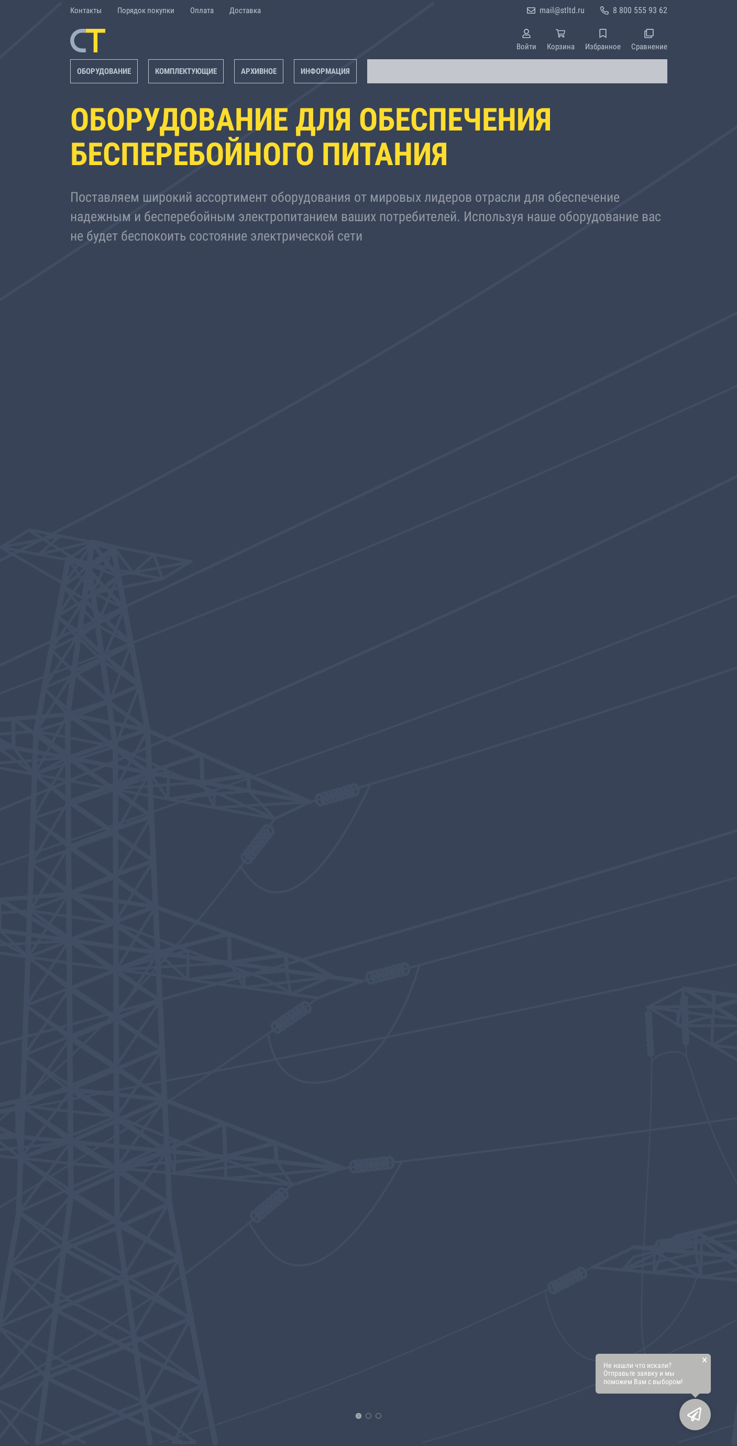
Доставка (245, 10)
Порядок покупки (145, 10)
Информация (325, 71)
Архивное (259, 71)
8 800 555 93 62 (640, 10)
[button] (358, 1416)
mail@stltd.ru (562, 10)
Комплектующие (186, 71)
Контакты (86, 10)
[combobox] (517, 71)
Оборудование (104, 71)
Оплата (202, 10)
